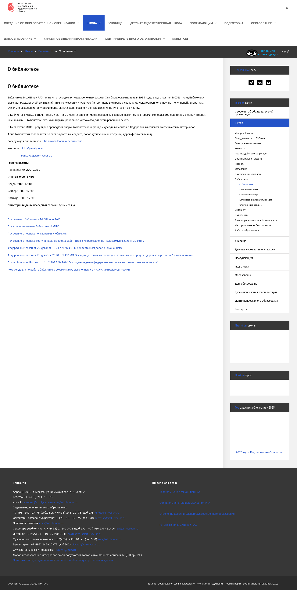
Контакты (240, 148)
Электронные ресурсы (250, 205)
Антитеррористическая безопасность (256, 220)
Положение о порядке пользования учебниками (38, 233)
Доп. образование (18, 39)
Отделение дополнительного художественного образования (197, 513)
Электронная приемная (248, 143)
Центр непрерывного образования (133, 39)
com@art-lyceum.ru (51, 523)
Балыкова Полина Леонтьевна (63, 141)
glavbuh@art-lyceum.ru (86, 543)
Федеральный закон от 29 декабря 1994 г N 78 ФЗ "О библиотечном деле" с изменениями (65, 247)
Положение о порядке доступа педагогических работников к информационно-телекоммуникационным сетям (77, 240)
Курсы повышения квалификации (70, 39)
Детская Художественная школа (156, 23)
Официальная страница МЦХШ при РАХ (185, 502)
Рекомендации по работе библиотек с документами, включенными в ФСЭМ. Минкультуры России (69, 268)
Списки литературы (249, 194)
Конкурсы (180, 39)
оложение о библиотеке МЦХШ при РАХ (35, 219)
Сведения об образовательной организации (39, 23)
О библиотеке (246, 184)
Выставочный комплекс (248, 174)
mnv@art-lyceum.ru (66, 502)
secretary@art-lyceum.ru (37, 502)
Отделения (241, 169)
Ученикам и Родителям (209, 582)
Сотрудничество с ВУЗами (250, 138)
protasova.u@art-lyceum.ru (85, 533)
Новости (239, 164)
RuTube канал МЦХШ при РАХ (174, 524)
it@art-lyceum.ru (65, 548)
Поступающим (201, 23)
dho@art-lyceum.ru (107, 512)
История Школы (244, 133)
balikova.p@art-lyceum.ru (36, 155)
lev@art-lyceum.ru (127, 528)
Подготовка (233, 23)
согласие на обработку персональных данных (85, 559)
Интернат (240, 210)
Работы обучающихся (247, 230)
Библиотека (241, 179)
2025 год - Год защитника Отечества (259, 452)
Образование (261, 23)
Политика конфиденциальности (33, 559)
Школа (92, 23)
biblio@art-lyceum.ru (34, 148)
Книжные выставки (249, 189)
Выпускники (241, 215)
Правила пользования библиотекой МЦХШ (35, 226)
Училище (116, 23)
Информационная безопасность (253, 225)
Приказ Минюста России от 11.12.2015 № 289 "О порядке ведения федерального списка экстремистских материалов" (83, 261)
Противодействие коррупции (251, 153)
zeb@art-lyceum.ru (110, 538)
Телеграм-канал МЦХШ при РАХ (180, 492)
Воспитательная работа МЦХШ (260, 582)
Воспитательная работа (248, 158)
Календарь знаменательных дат (255, 199)
